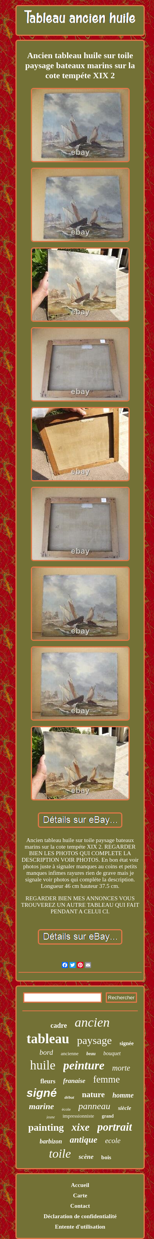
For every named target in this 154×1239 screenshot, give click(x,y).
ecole (112, 1140)
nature (93, 1094)
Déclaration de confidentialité (80, 1216)
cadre (59, 1025)
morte (121, 1068)
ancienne (69, 1053)
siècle (124, 1108)
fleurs (47, 1081)
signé (42, 1092)
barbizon (51, 1141)
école (66, 1109)
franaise (74, 1080)
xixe (80, 1127)
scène (86, 1156)
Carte (80, 1195)
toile (60, 1153)
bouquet (112, 1053)
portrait (114, 1127)
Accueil (80, 1185)
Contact (80, 1206)
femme (106, 1079)
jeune (51, 1117)
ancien (92, 1022)
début (69, 1097)
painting (46, 1127)
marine (41, 1106)
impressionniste (78, 1116)
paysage (94, 1040)
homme (123, 1095)
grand (108, 1116)
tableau (48, 1038)
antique (84, 1140)
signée (127, 1043)
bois (106, 1157)
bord (46, 1052)
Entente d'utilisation (80, 1227)
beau (91, 1053)
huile (43, 1065)
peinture (84, 1065)
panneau (94, 1106)
